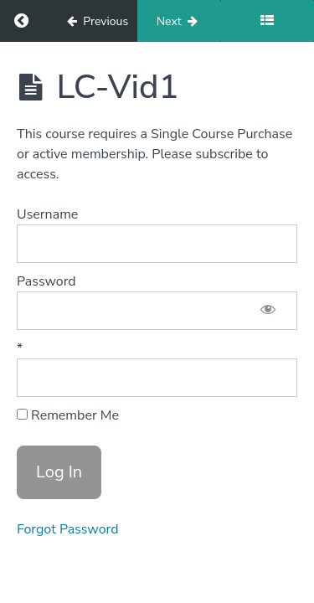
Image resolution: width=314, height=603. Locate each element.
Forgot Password (68, 529)
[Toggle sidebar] (267, 21)
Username (47, 214)
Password (46, 281)
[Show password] (268, 310)
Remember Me (68, 415)
